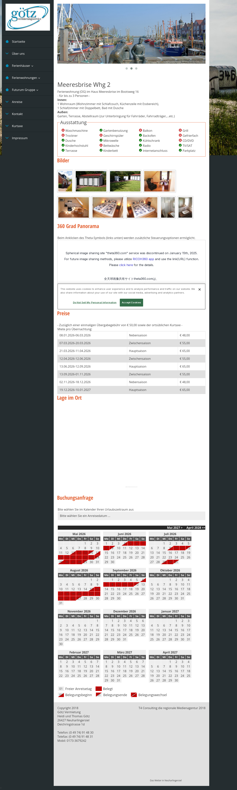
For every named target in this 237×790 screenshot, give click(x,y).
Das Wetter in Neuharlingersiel (166, 780)
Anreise (14, 101)
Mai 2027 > (175, 528)
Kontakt (14, 114)
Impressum (17, 138)
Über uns (15, 53)
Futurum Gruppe (20, 89)
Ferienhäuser (18, 65)
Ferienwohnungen (21, 77)
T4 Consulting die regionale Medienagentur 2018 (172, 708)
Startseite (15, 41)
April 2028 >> (195, 528)
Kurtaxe (14, 126)
